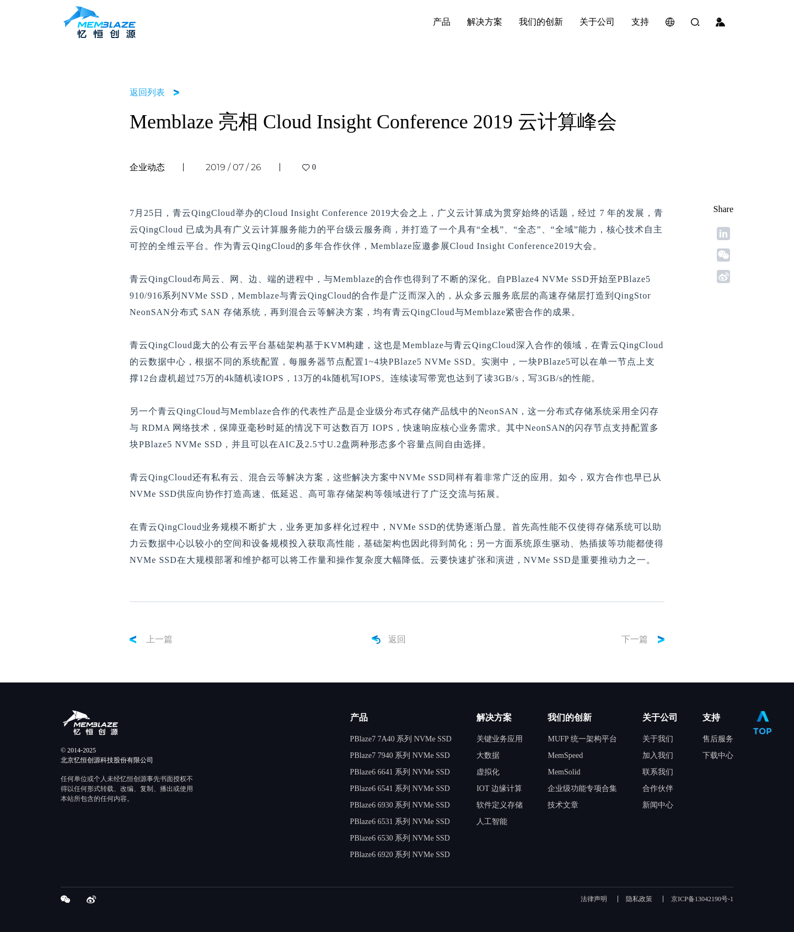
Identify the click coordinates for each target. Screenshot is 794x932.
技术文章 (563, 805)
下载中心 (717, 755)
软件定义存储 (499, 805)
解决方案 (494, 717)
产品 (359, 717)
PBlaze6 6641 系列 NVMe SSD (400, 772)
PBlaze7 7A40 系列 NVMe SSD (401, 739)
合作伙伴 (657, 788)
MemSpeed (565, 755)
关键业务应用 (499, 739)
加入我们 (657, 755)
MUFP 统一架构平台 (582, 739)
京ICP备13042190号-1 (702, 899)
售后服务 (717, 739)
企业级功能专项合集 (582, 788)
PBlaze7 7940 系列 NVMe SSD (400, 755)
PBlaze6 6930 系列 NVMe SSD (400, 805)
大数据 (488, 755)
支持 (711, 717)
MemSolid (564, 772)
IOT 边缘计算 (499, 788)
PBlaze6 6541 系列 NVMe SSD (400, 788)
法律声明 (594, 899)
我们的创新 (570, 717)
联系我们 (657, 772)
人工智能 (491, 821)
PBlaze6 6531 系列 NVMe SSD (400, 821)
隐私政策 (639, 899)
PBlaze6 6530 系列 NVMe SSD (400, 838)
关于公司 (660, 717)
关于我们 (657, 739)
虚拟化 (488, 772)
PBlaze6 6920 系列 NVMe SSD (400, 854)
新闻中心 (657, 805)
